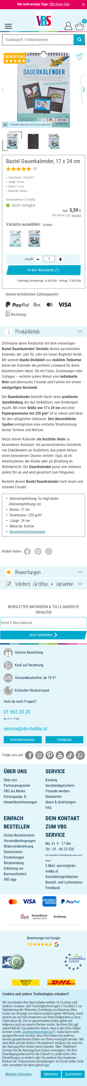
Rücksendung (14, 863)
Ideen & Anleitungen (60, 802)
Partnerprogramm (17, 785)
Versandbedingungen (19, 841)
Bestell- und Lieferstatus (63, 882)
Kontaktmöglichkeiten (61, 877)
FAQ (48, 807)
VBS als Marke (14, 791)
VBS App (10, 879)
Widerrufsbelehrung (18, 846)
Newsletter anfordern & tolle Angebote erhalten (43, 610)
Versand (76, 215)
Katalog (51, 780)
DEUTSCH (43, 1046)
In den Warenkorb (43, 270)
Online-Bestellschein (19, 835)
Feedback (64, 740)
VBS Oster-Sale (59, 4)
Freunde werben (57, 791)
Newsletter (53, 796)
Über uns (10, 780)
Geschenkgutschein (59, 785)
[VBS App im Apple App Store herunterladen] (59, 1031)
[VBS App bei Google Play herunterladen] (28, 1031)
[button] (7, 89)
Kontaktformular (22, 740)
